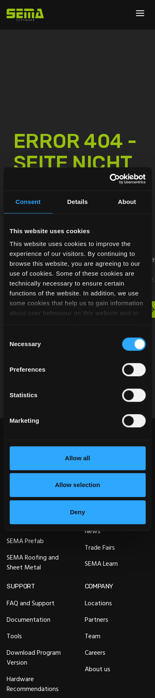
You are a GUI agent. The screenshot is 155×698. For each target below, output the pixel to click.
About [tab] (127, 201)
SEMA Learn (101, 564)
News (92, 531)
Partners (96, 620)
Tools (14, 636)
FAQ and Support (31, 603)
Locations (98, 603)
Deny (77, 511)
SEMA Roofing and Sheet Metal (33, 562)
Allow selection (77, 484)
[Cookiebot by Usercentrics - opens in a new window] (110, 178)
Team (92, 636)
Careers (95, 652)
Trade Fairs (100, 547)
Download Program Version (34, 657)
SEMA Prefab (25, 541)
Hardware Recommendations (33, 683)
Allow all (77, 457)
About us (97, 669)
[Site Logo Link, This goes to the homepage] (25, 15)
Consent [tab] (28, 201)
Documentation (28, 620)
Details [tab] (77, 201)
